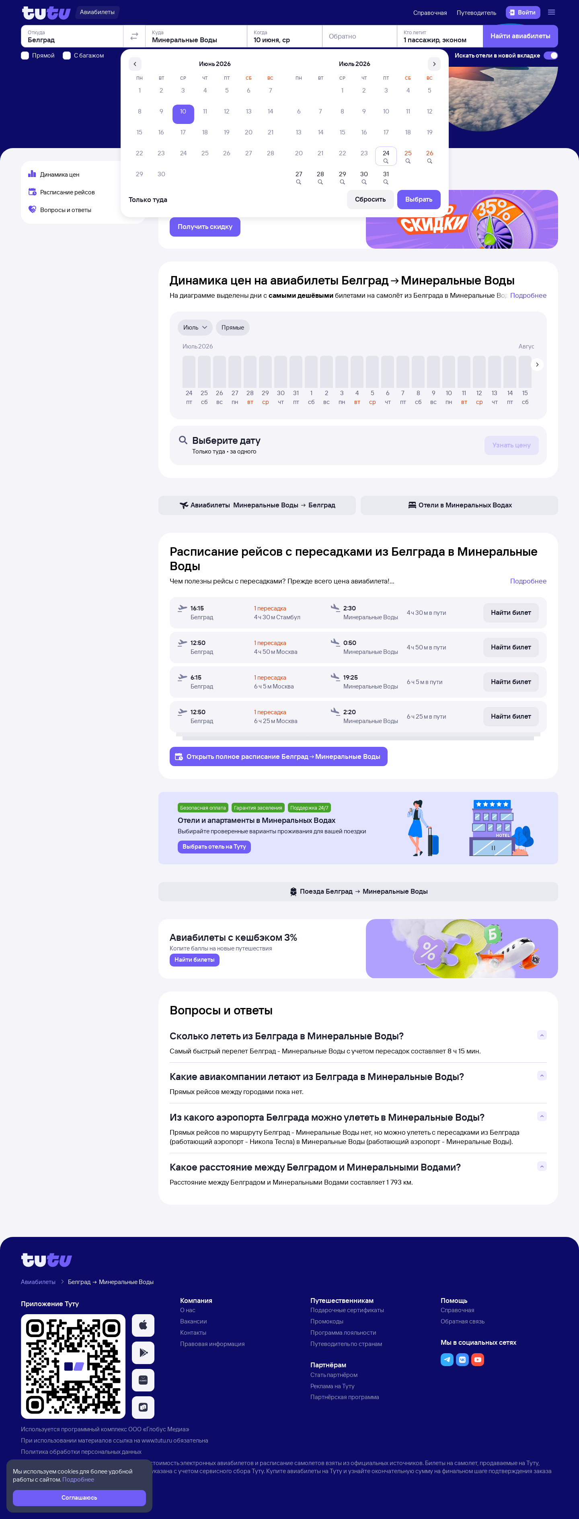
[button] (143, 1334)
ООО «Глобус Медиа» (158, 1438)
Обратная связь (463, 1330)
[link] (195, 968)
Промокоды (326, 1330)
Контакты (193, 1341)
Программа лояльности (343, 1341)
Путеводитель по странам (346, 1352)
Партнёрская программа (344, 1406)
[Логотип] (46, 12)
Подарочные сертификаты (347, 1319)
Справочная (430, 12)
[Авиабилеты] (97, 12)
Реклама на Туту (332, 1394)
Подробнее (528, 300)
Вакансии (193, 1330)
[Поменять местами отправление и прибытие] (134, 82)
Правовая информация (212, 1352)
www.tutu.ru (157, 1449)
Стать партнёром (333, 1383)
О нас (187, 1319)
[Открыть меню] (552, 12)
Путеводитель (476, 12)
